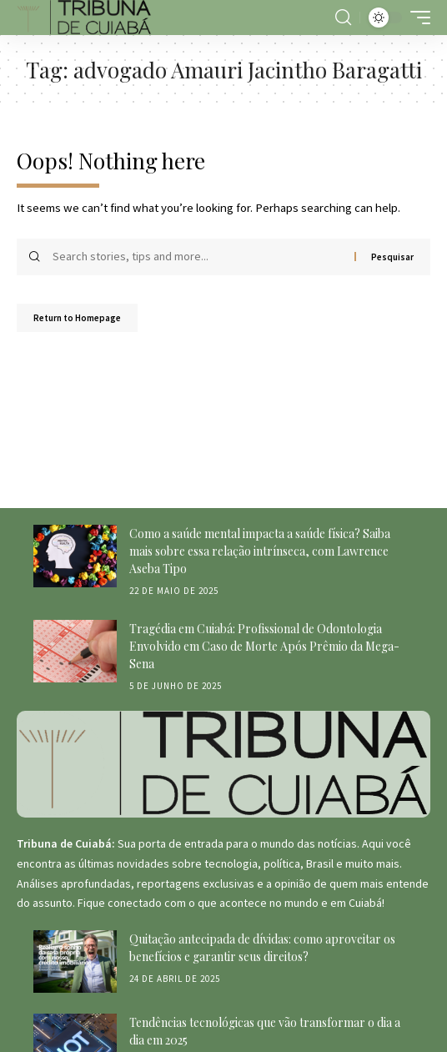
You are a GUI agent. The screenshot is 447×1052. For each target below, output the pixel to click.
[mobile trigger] (416, 17)
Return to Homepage (77, 318)
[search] (343, 17)
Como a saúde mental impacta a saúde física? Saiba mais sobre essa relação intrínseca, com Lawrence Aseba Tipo (259, 551)
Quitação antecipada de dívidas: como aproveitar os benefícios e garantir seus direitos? (262, 947)
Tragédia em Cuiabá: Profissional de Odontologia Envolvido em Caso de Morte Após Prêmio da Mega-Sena (264, 646)
